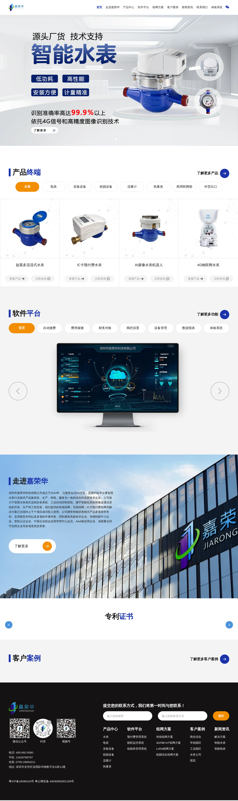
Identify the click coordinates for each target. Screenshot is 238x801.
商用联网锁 (184, 187)
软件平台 (144, 7)
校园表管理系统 (137, 749)
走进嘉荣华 (114, 7)
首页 (101, 7)
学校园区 (195, 743)
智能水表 (220, 743)
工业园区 (195, 749)
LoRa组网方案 (165, 749)
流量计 (132, 187)
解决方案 (220, 737)
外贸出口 (210, 187)
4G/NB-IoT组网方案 (168, 743)
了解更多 (21, 547)
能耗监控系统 (135, 743)
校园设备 (106, 187)
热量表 (158, 187)
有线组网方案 (164, 737)
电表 (53, 187)
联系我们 (202, 7)
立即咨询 (42, 278)
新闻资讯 (188, 7)
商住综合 (195, 737)
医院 (193, 761)
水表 (27, 187)
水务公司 (195, 755)
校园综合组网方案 (167, 755)
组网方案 (158, 7)
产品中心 (129, 7)
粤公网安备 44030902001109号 (54, 782)
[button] (220, 391)
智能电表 (220, 749)
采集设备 (79, 187)
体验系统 (217, 7)
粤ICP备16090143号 (21, 782)
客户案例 (173, 7)
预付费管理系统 (137, 737)
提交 (221, 716)
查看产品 (16, 278)
